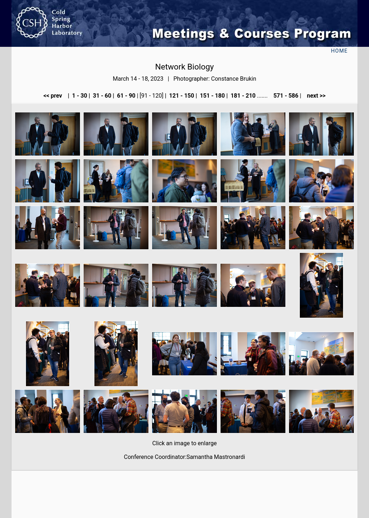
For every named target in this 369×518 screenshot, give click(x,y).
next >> (314, 95)
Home (339, 51)
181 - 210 (242, 95)
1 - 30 (79, 95)
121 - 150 (181, 95)
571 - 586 (285, 95)
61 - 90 (125, 95)
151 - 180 (212, 95)
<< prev (55, 95)
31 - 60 (101, 95)
